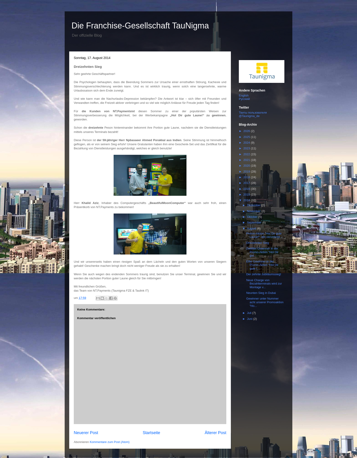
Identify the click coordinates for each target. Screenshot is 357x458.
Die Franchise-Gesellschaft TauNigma (140, 25)
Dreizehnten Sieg (257, 242)
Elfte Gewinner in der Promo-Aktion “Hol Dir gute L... (262, 265)
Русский (244, 99)
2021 (247, 160)
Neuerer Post (86, 432)
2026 (247, 131)
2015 (247, 194)
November (254, 211)
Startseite (151, 432)
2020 (247, 165)
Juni (250, 319)
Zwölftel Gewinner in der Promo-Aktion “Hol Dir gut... (262, 252)
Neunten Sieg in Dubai (261, 293)
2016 (247, 189)
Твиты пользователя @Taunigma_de (253, 114)
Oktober (252, 217)
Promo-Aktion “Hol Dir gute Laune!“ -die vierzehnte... (264, 235)
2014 (247, 200)
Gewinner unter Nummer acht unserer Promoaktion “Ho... (264, 302)
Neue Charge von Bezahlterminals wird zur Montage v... (264, 283)
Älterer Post (215, 432)
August (252, 228)
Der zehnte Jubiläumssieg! (263, 274)
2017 (247, 183)
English (244, 95)
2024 (247, 142)
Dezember (254, 205)
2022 (247, 154)
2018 (247, 177)
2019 (247, 171)
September (254, 222)
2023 (247, 148)
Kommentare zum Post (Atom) (110, 442)
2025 (247, 137)
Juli (249, 313)
